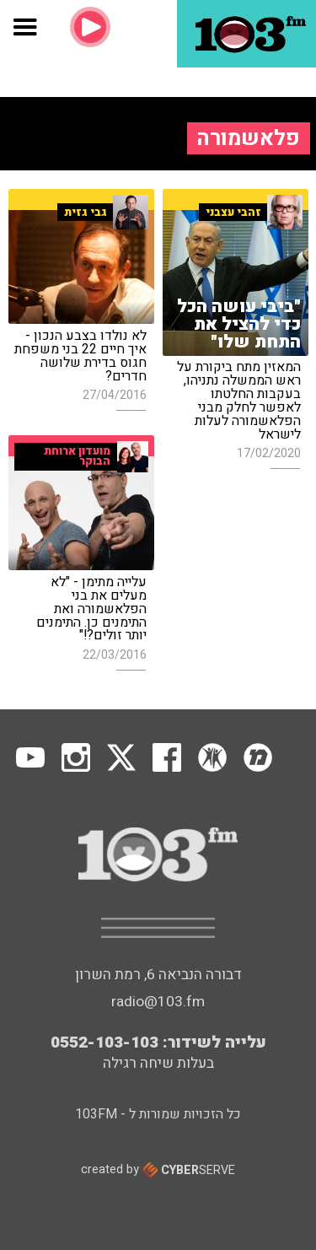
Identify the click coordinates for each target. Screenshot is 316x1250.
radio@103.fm (158, 1001)
